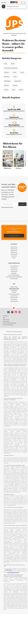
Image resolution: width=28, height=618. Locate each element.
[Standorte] (21, 2)
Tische (22, 72)
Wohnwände (7, 81)
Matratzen (6, 76)
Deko (13, 89)
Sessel (15, 76)
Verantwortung (14, 301)
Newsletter (14, 273)
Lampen (6, 89)
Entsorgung (14, 290)
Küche (14, 257)
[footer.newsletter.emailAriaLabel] (9, 204)
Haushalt (6, 85)
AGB (4, 317)
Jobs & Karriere (14, 297)
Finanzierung (14, 269)
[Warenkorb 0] (24, 2)
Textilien (15, 85)
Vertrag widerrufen (14, 288)
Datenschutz (6, 319)
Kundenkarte (14, 268)
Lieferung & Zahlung (14, 294)
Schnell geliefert (14, 124)
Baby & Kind (18, 81)
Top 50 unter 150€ (14, 109)
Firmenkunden (14, 278)
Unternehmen (14, 296)
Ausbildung (14, 299)
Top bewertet (14, 116)
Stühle (14, 72)
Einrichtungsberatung (14, 275)
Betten (12, 63)
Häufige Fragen (14, 287)
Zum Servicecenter (14, 235)
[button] (3, 2)
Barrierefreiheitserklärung (9, 323)
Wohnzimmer (14, 247)
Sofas (5, 63)
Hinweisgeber (6, 321)
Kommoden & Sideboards (10, 68)
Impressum (6, 315)
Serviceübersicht (14, 266)
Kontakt (14, 292)
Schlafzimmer (14, 249)
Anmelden (22, 204)
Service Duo (14, 132)
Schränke (6, 72)
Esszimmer (14, 256)
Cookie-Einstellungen (8, 324)
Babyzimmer (14, 250)
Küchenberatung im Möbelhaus (14, 277)
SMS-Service (14, 271)
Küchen (21, 89)
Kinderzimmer (14, 254)
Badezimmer (14, 252)
